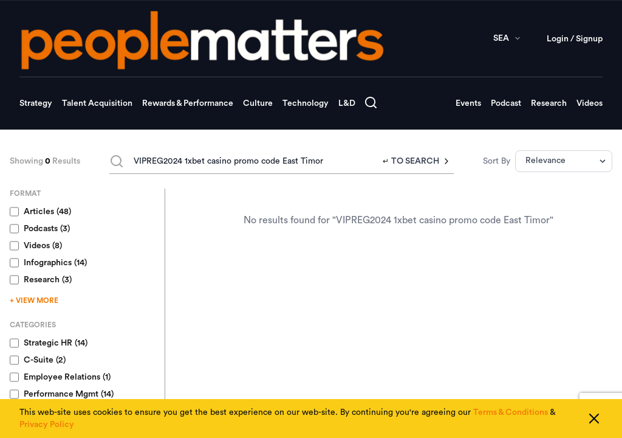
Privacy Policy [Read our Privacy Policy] (46, 424)
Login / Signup (575, 39)
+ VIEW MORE (34, 300)
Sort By (496, 161)
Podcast (506, 103)
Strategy (35, 103)
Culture (258, 103)
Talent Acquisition (97, 103)
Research (549, 103)
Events (468, 103)
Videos (589, 103)
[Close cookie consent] (594, 418)
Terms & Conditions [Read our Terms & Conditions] (510, 412)
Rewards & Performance (187, 103)
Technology (305, 103)
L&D (346, 103)
